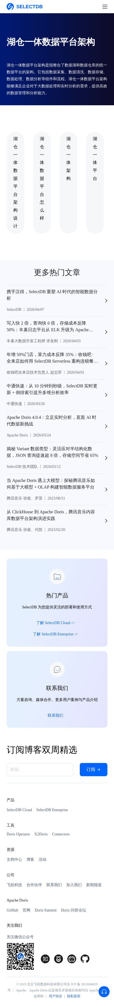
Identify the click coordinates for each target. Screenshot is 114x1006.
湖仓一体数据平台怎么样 (42, 178)
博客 (30, 859)
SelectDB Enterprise (52, 810)
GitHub (12, 910)
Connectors (61, 834)
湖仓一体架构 (68, 158)
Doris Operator (18, 834)
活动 (42, 859)
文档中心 (14, 859)
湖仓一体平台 (95, 158)
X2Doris (40, 834)
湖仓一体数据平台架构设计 (15, 182)
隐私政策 (73, 996)
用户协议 (55, 996)
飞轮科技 (14, 885)
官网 (26, 910)
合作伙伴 (34, 885)
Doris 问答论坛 (73, 910)
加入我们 (74, 885)
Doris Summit (46, 910)
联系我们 (54, 885)
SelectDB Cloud (19, 810)
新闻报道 (94, 885)
